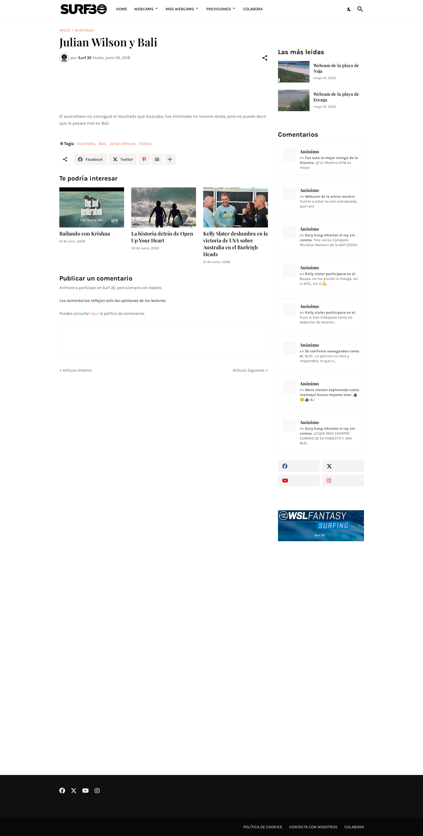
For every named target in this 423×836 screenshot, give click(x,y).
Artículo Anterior (77, 370)
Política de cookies (262, 827)
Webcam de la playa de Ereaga (336, 97)
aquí (95, 313)
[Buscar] (359, 9)
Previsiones (218, 9)
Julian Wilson (122, 143)
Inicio (64, 30)
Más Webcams (180, 9)
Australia (84, 30)
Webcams (144, 9)
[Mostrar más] (170, 159)
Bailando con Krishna (84, 233)
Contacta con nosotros (313, 827)
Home (121, 9)
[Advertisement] (321, 643)
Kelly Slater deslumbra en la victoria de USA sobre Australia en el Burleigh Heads (235, 244)
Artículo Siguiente (249, 370)
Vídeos (145, 143)
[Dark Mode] (349, 9)
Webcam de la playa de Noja (336, 68)
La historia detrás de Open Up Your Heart (162, 237)
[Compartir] (265, 58)
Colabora (253, 9)
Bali (102, 143)
